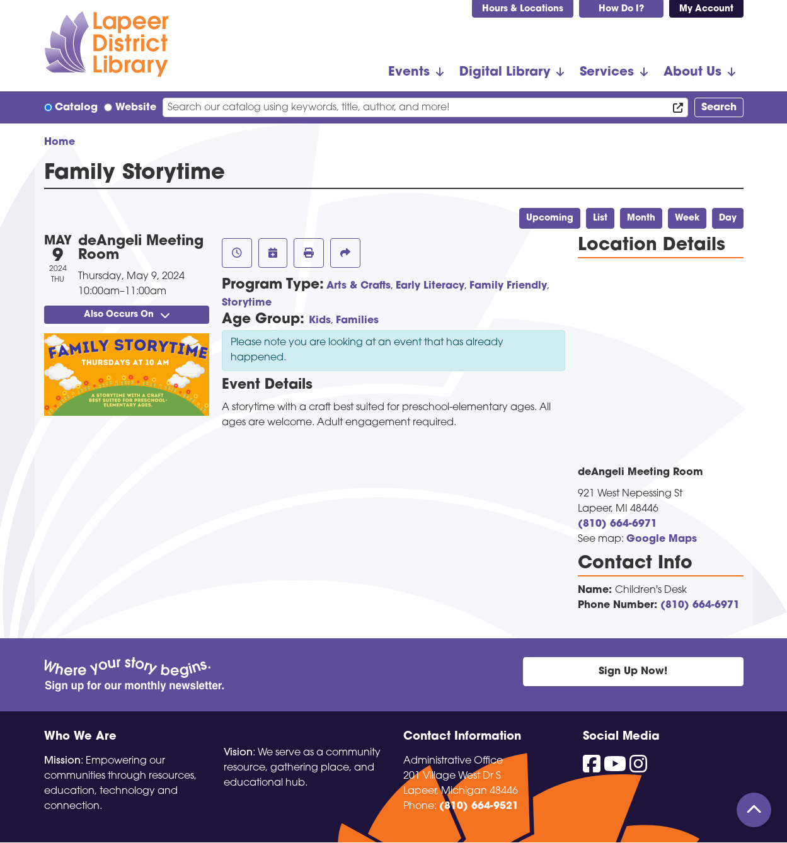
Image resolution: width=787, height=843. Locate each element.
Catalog (76, 108)
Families (357, 321)
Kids (320, 321)
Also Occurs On (126, 314)
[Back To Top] (754, 810)
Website (135, 108)
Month (641, 218)
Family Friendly (508, 286)
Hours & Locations (522, 9)
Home (59, 142)
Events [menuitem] (409, 72)
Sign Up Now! (633, 672)
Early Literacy (430, 286)
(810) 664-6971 (617, 524)
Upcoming (549, 218)
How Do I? (621, 9)
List (600, 218)
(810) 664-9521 (479, 806)
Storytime (247, 303)
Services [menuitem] (607, 72)
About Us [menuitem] (692, 72)
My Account (706, 9)
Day (728, 218)
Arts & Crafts (358, 286)
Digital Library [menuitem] (504, 72)
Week (687, 218)
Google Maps (661, 539)
